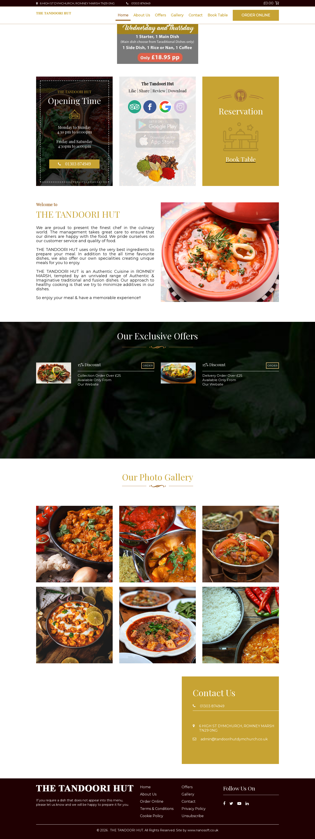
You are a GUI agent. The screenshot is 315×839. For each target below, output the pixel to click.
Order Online (256, 15)
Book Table (218, 15)
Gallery (177, 15)
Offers (160, 15)
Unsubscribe (193, 816)
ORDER (148, 365)
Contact (196, 15)
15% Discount (89, 364)
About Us (141, 15)
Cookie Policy (151, 816)
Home (123, 15)
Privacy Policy (194, 809)
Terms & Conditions (156, 809)
